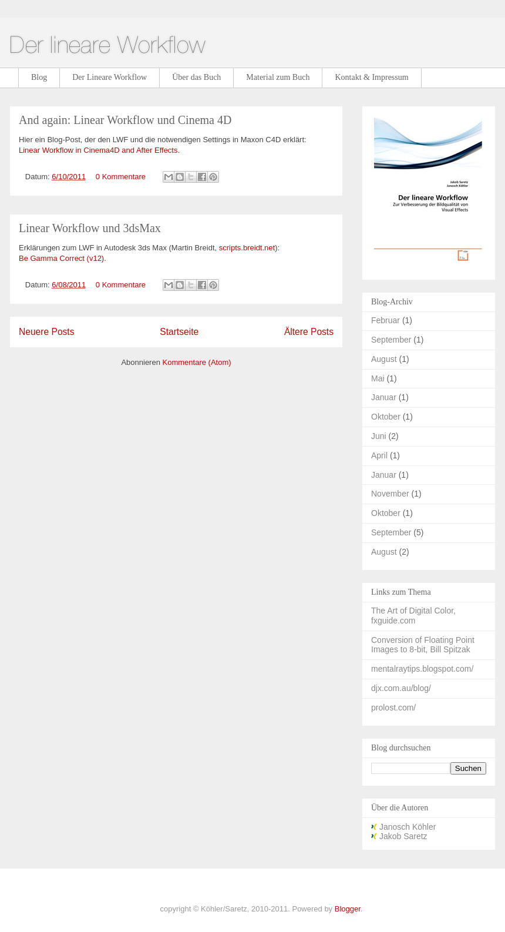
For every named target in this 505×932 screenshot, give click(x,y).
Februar (385, 320)
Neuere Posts (46, 332)
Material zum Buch (277, 77)
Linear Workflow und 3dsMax (90, 228)
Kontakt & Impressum (371, 77)
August (384, 359)
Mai (378, 378)
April (379, 455)
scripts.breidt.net (247, 247)
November (390, 493)
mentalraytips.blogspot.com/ (422, 668)
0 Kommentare (121, 176)
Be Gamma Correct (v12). (62, 258)
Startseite (179, 332)
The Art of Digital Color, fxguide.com (413, 615)
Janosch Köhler (403, 827)
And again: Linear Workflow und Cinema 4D (125, 119)
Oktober (385, 416)
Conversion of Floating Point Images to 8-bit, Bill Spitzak (422, 645)
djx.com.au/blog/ (401, 688)
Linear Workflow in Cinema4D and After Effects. (99, 150)
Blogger (348, 908)
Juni (378, 436)
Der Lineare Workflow (109, 77)
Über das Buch (196, 77)
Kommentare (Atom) (197, 362)
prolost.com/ (393, 707)
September (391, 339)
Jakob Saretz (399, 836)
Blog (39, 77)
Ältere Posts (309, 332)
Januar (383, 397)
